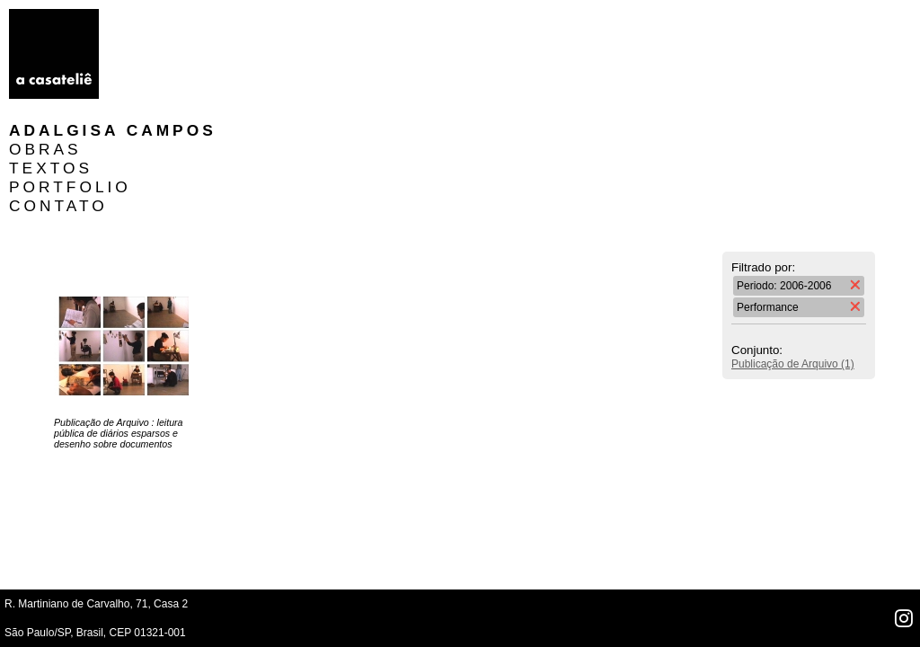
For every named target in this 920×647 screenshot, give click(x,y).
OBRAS (153, 37)
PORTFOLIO (178, 75)
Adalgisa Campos (220, 18)
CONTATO (166, 93)
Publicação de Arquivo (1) (792, 251)
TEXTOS (158, 56)
